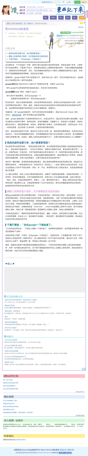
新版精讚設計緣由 (8, 409)
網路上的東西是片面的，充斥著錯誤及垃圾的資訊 (28, 56)
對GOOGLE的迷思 (10, 328)
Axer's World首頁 (16, 23)
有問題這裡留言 (21, 439)
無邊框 (81, 27)
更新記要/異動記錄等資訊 (11, 406)
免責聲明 (19, 452)
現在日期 (22, 7)
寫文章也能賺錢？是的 (10, 400)
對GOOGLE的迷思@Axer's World (73, 35)
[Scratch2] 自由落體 (11, 340)
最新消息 (22, 13)
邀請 (6, 316)
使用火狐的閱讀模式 (9, 386)
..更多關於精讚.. (80, 415)
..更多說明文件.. (80, 392)
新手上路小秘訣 (8, 380)
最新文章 (22, 10)
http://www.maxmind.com (44, 452)
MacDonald (16, 115)
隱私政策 (26, 452)
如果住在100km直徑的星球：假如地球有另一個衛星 (21, 300)
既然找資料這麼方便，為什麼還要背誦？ (25, 53)
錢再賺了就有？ (10, 362)
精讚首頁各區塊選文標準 (10, 383)
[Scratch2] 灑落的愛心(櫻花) (13, 345)
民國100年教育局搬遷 (11, 351)
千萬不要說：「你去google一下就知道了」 (26, 59)
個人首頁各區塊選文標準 (10, 389)
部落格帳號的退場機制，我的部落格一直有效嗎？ (18, 412)
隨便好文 (30, 23)
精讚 (43, 2)
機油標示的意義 (10, 305)
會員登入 (49, 2)
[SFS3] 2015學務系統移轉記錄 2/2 (15, 356)
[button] (45, 18)
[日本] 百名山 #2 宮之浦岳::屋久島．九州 (39, 10)
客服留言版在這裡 (8, 403)
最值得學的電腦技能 (11, 322)
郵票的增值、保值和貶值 (12, 311)
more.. (84, 2)
